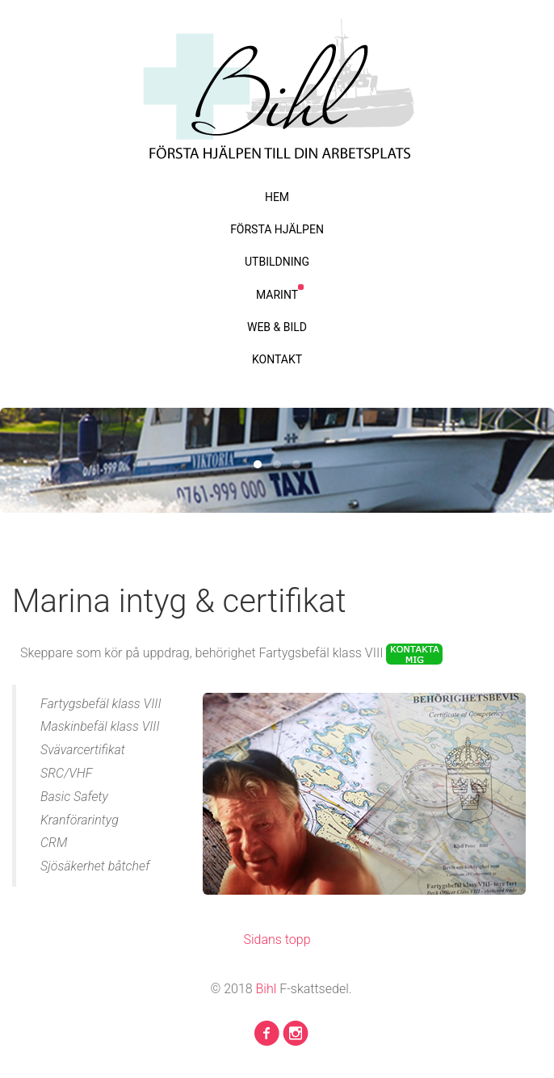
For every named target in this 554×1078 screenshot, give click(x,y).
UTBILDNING (277, 261)
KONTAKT (277, 359)
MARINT (277, 294)
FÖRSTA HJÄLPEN (277, 229)
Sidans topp (276, 939)
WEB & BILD (277, 327)
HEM (277, 197)
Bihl (268, 988)
